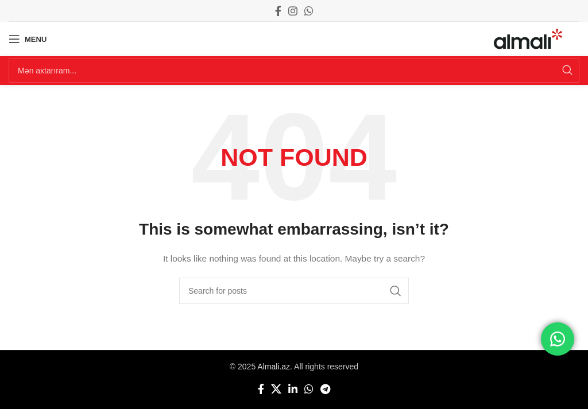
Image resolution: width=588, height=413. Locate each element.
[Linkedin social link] (293, 389)
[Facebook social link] (278, 11)
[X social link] (276, 389)
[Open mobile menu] (27, 39)
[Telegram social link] (325, 389)
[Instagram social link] (293, 11)
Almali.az (273, 366)
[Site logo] (528, 38)
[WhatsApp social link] (309, 11)
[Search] (294, 71)
